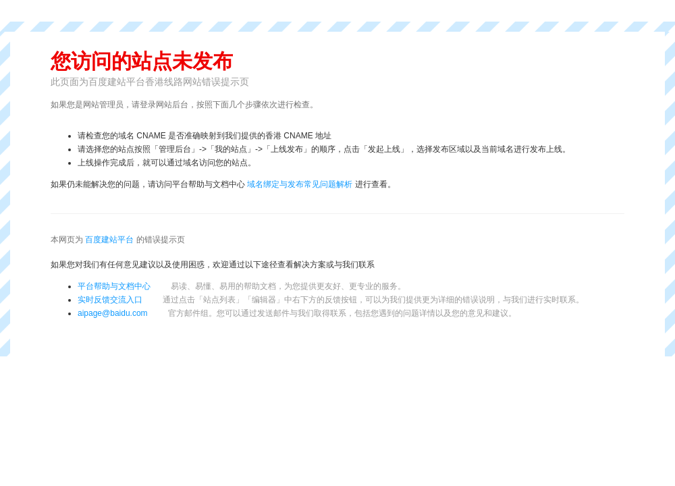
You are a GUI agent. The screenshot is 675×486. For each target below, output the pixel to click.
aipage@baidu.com (113, 313)
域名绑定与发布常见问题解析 (299, 184)
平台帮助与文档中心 (114, 286)
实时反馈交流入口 (331, 299)
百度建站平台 (109, 239)
